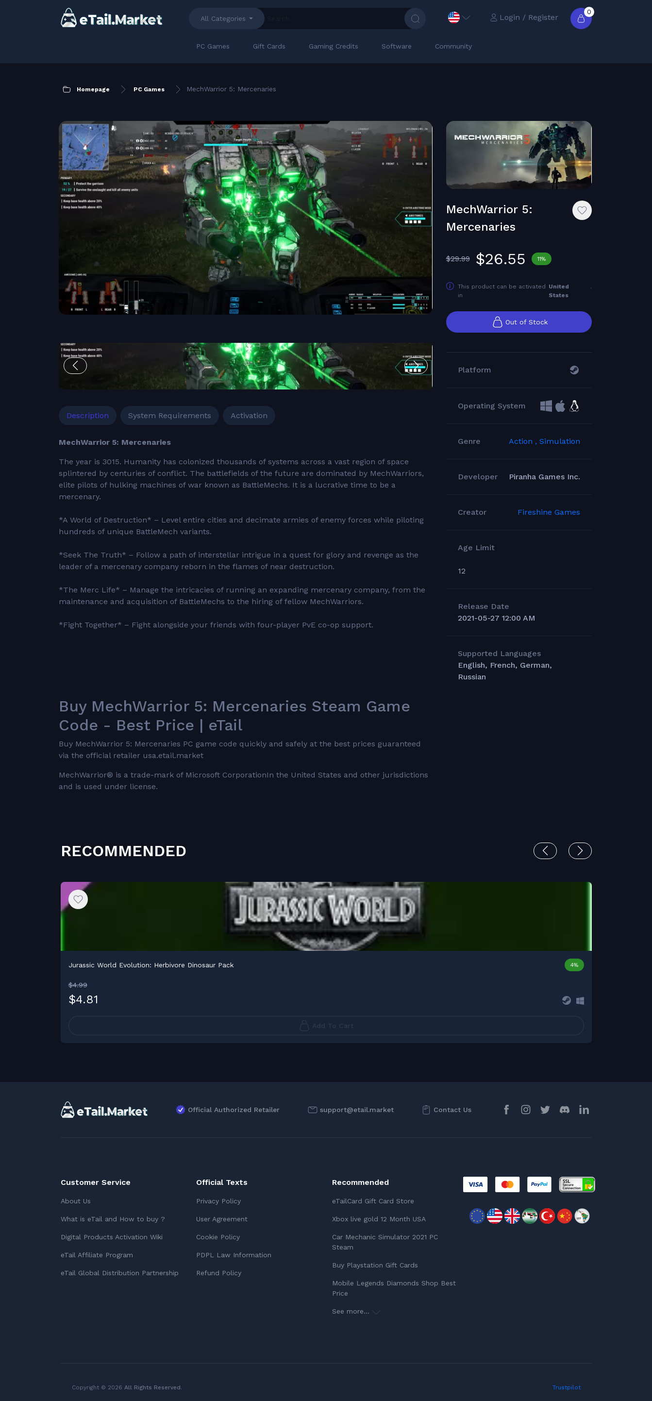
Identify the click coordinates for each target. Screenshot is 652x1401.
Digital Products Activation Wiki (112, 1230)
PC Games (213, 46)
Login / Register (524, 17)
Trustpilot (566, 1381)
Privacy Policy (218, 1194)
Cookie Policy (218, 1230)
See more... (356, 1305)
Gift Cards (269, 46)
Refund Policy (218, 1266)
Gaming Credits (333, 46)
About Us (76, 1194)
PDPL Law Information (233, 1248)
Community (453, 46)
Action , (524, 451)
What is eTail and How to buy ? (113, 1212)
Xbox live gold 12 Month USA (379, 1212)
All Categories (223, 18)
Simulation (559, 451)
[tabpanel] (211, 590)
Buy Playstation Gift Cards (375, 1259)
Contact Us (452, 1103)
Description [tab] (89, 374)
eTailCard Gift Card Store (373, 1194)
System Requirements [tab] (171, 374)
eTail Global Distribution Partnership (120, 1266)
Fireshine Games (549, 522)
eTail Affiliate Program (97, 1248)
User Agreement (222, 1212)
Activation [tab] (251, 374)
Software (397, 46)
